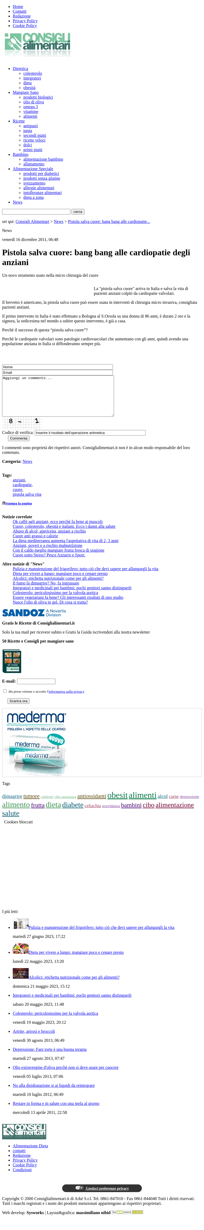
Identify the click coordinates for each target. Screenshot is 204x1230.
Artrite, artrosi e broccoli (34, 1039)
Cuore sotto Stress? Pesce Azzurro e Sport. (49, 563)
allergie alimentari (38, 188)
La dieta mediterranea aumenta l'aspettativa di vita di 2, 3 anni (65, 548)
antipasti (30, 126)
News (17, 202)
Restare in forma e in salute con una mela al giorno (56, 1111)
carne (174, 804)
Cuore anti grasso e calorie (35, 544)
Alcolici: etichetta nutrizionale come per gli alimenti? (58, 586)
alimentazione (175, 813)
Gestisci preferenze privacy (102, 1196)
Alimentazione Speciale (33, 168)
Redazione (22, 16)
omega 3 (30, 106)
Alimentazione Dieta (30, 1154)
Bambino (20, 154)
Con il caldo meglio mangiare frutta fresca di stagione (58, 558)
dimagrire (12, 804)
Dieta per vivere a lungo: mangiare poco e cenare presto (60, 581)
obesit (117, 803)
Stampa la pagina (19, 511)
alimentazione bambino (43, 159)
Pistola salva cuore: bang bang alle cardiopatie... (109, 221)
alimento (16, 812)
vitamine (30, 111)
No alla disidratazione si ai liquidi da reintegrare (54, 1093)
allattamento (33, 164)
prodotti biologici (38, 97)
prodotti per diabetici (41, 173)
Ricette (19, 121)
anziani (19, 488)
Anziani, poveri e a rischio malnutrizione (47, 553)
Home (18, 6)
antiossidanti (91, 804)
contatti (19, 1158)
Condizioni (22, 1177)
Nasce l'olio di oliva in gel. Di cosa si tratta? (50, 610)
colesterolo (32, 73)
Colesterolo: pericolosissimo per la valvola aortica (55, 600)
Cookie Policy (25, 25)
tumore (31, 804)
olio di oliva (33, 102)
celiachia (92, 813)
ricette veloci (34, 140)
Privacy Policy (25, 21)
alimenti (30, 116)
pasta (27, 130)
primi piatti (32, 149)
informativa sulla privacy (66, 699)
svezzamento (34, 183)
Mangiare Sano (26, 92)
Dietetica (20, 68)
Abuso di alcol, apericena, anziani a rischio (49, 539)
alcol (163, 804)
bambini (131, 813)
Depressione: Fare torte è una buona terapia (50, 1057)
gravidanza (111, 813)
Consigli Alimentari (32, 221)
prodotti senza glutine (41, 178)
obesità (29, 87)
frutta (38, 813)
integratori (32, 78)
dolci (27, 145)
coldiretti (47, 805)
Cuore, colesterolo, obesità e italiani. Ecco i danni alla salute (64, 534)
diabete (72, 813)
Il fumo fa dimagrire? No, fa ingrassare (46, 591)
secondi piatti (34, 135)
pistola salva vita (27, 502)
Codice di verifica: (18, 440)
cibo (148, 813)
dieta (27, 83)
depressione (189, 804)
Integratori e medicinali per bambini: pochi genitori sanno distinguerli (72, 596)
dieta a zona (33, 197)
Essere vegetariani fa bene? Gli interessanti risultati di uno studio (68, 605)
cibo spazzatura (65, 805)
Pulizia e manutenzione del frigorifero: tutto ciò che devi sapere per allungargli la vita (85, 576)
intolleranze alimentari (42, 192)
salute (10, 821)
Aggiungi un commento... (64, 400)
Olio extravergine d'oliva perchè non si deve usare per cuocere (65, 1075)
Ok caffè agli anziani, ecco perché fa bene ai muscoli (58, 529)
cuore (17, 497)
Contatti (20, 11)
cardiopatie (22, 492)
